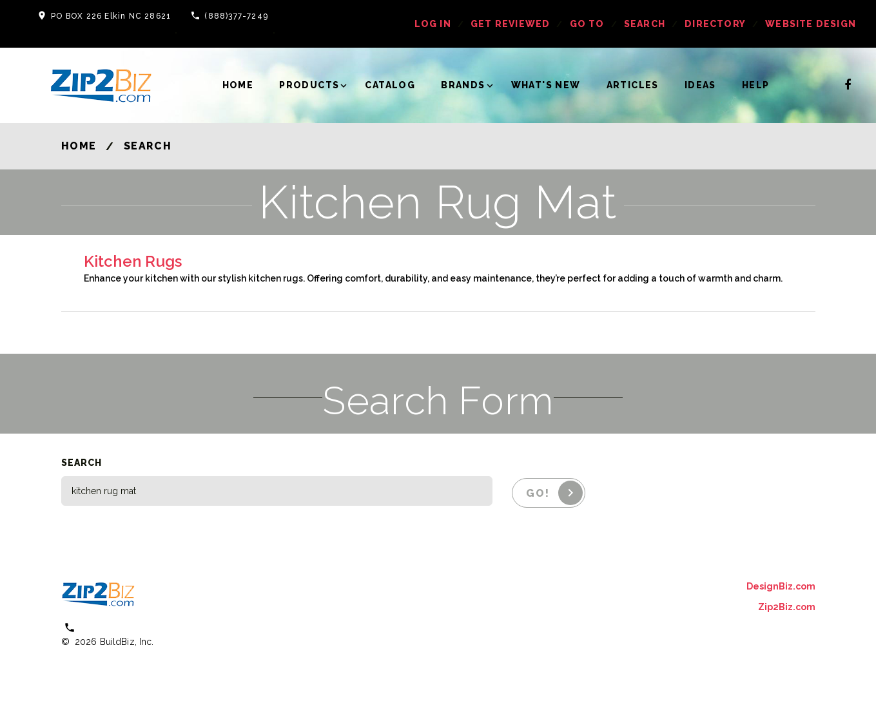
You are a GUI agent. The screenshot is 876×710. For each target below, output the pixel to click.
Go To (587, 24)
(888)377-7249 (236, 16)
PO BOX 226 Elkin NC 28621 (111, 16)
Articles (633, 85)
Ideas (700, 85)
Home (238, 85)
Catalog (390, 85)
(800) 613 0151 (116, 627)
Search (644, 24)
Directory (715, 24)
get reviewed (510, 24)
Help (756, 85)
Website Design (810, 24)
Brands (463, 85)
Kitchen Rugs (133, 261)
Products (309, 85)
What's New (546, 85)
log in (432, 24)
